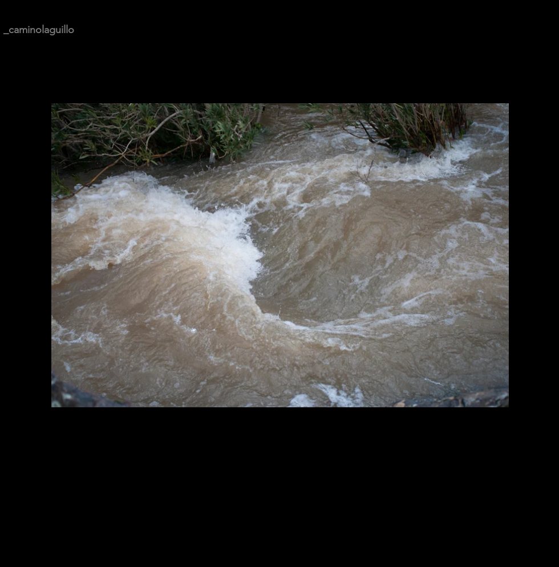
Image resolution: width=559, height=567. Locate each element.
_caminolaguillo (38, 29)
